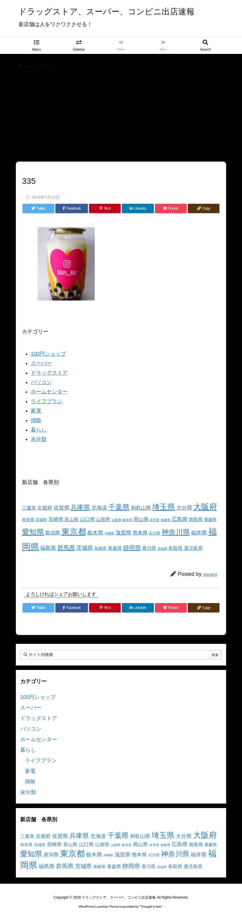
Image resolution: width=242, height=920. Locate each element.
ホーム (29, 66)
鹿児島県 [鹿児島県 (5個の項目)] (193, 548)
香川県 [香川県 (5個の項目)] (149, 548)
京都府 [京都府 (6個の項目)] (44, 508)
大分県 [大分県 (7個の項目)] (184, 508)
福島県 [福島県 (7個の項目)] (48, 548)
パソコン (41, 382)
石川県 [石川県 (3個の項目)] (154, 533)
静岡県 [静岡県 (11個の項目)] (132, 547)
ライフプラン (46, 401)
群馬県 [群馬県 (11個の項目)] (66, 547)
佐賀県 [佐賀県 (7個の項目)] (61, 508)
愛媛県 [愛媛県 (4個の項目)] (210, 519)
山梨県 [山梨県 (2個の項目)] (116, 520)
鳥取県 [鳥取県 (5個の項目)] (175, 548)
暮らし (39, 430)
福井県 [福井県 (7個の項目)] (199, 533)
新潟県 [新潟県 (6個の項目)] (52, 533)
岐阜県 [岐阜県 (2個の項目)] (127, 520)
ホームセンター (49, 392)
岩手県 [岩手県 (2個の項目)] (154, 520)
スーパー (41, 363)
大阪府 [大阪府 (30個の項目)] (205, 506)
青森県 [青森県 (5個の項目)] (115, 548)
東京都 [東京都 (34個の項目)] (74, 531)
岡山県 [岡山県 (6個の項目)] (141, 519)
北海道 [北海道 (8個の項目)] (99, 508)
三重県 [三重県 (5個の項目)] (29, 507)
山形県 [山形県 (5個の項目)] (103, 519)
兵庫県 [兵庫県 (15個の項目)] (80, 507)
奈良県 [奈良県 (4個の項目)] (28, 519)
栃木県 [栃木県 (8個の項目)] (95, 532)
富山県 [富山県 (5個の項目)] (71, 519)
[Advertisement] (121, 117)
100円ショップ (48, 354)
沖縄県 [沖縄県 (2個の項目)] (109, 533)
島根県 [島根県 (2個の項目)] (166, 520)
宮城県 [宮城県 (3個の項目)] (41, 520)
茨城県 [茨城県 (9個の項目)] (84, 548)
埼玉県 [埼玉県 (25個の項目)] (163, 507)
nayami (210, 574)
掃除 (36, 420)
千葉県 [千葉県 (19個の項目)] (118, 507)
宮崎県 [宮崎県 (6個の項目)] (55, 519)
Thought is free (150, 906)
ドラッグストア (49, 373)
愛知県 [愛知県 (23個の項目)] (33, 532)
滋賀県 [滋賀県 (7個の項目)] (123, 533)
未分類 (39, 439)
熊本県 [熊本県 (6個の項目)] (140, 533)
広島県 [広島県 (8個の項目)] (180, 519)
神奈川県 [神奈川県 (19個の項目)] (176, 532)
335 (49, 66)
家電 (36, 411)
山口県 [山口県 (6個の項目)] (87, 519)
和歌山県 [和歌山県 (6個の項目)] (141, 508)
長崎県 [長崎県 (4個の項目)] (100, 548)
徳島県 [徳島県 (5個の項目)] (196, 519)
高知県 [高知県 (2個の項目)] (162, 548)
